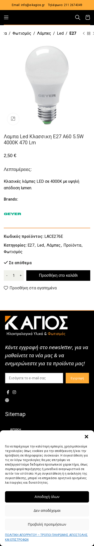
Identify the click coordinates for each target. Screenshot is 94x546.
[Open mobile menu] (6, 17)
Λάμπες (44, 33)
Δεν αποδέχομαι (47, 510)
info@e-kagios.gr (33, 5)
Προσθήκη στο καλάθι (58, 275)
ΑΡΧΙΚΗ (15, 429)
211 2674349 (73, 5)
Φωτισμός (22, 33)
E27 (72, 33)
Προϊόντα (72, 245)
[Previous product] (83, 33)
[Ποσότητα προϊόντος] (14, 275)
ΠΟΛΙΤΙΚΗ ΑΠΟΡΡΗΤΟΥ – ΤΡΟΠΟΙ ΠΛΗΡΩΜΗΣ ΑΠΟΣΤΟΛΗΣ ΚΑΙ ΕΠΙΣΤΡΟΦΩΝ (46, 537)
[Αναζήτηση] (78, 17)
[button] (86, 436)
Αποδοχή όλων (47, 496)
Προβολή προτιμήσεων (47, 524)
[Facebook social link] (8, 392)
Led (60, 33)
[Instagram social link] (14, 392)
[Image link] (36, 325)
